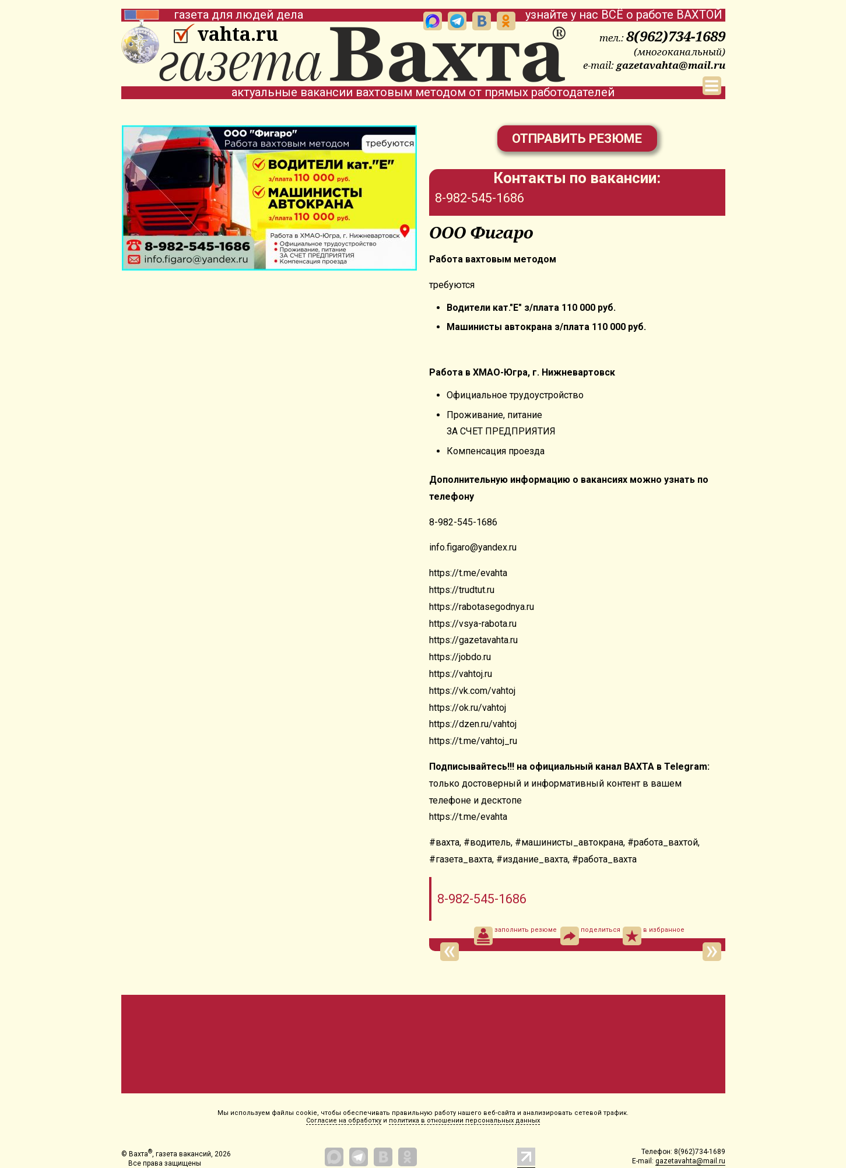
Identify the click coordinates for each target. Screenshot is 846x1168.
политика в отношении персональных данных (464, 1120)
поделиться (590, 936)
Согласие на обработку (343, 1120)
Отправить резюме (577, 138)
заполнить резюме (515, 936)
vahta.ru (237, 33)
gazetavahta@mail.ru (670, 65)
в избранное (653, 936)
